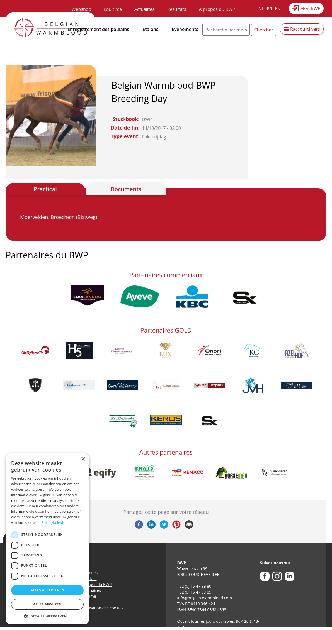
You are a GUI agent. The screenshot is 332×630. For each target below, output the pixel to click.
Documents (125, 189)
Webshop (81, 9)
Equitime (112, 9)
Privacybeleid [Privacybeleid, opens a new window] (52, 522)
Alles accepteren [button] (47, 590)
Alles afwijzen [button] (47, 604)
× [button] (83, 459)
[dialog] (47, 538)
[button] (47, 616)
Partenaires (90, 590)
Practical (45, 189)
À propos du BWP (217, 9)
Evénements (185, 29)
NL (261, 9)
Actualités (144, 9)
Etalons (150, 29)
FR (269, 9)
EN (278, 9)
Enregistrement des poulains (98, 29)
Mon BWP (310, 8)
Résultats (176, 9)
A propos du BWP (96, 584)
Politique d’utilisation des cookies (93, 608)
